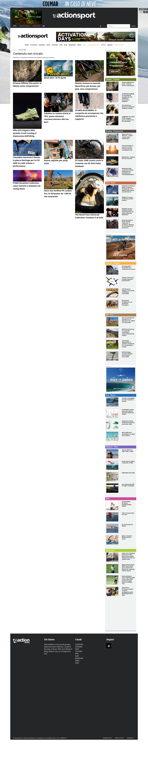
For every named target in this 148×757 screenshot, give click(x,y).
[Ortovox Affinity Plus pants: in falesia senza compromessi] (113, 86)
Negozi (109, 45)
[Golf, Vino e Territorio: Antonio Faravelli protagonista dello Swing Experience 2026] (113, 591)
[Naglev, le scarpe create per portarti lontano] (113, 201)
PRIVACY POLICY (119, 738)
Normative (130, 738)
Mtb (60, 45)
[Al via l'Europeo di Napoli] (113, 528)
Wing (79, 45)
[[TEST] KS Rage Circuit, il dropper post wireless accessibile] (113, 356)
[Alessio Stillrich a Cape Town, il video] (113, 453)
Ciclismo (55, 45)
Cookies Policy (107, 738)
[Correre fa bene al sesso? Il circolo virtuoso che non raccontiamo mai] (113, 149)
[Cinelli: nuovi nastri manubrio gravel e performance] (113, 281)
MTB (76, 654)
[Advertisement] (120, 618)
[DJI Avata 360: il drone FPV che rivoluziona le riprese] (113, 270)
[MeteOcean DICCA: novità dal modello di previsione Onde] (113, 424)
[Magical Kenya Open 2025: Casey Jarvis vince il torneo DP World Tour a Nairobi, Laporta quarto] (113, 568)
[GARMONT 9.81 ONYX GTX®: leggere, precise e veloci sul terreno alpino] (113, 120)
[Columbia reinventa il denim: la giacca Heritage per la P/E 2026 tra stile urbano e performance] (113, 189)
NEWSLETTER (36, 26)
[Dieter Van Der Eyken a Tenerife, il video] (113, 465)
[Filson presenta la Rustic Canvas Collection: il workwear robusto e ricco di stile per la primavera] (113, 224)
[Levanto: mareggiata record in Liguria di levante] (113, 402)
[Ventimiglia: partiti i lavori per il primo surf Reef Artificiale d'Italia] (113, 413)
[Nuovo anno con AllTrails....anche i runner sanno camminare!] (113, 138)
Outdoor (33, 45)
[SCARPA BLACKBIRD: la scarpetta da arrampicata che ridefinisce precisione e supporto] (113, 97)
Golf (77, 663)
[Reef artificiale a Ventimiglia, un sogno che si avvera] (113, 436)
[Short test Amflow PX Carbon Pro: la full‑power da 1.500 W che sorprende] (113, 321)
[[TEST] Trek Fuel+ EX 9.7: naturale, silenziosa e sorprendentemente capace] (113, 333)
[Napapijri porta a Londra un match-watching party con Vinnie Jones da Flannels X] (113, 212)
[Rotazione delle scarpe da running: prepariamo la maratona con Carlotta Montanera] (113, 172)
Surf (65, 45)
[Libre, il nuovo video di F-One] (113, 516)
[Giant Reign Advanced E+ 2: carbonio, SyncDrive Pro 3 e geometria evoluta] (113, 344)
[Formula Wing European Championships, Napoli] (113, 505)
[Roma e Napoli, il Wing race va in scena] (113, 539)
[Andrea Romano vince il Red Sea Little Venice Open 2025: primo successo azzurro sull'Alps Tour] (113, 580)
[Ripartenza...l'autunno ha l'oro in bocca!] (113, 160)
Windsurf (72, 45)
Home (14, 26)
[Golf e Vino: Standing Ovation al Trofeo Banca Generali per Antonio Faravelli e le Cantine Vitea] (113, 557)
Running (42, 45)
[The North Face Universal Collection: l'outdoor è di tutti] (113, 109)
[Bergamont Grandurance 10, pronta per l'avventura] (113, 304)
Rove (48, 45)
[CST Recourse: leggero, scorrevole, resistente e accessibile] (113, 292)
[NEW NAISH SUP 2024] (113, 476)
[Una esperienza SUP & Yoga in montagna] (113, 488)
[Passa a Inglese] (43, 26)
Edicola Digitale (24, 26)
